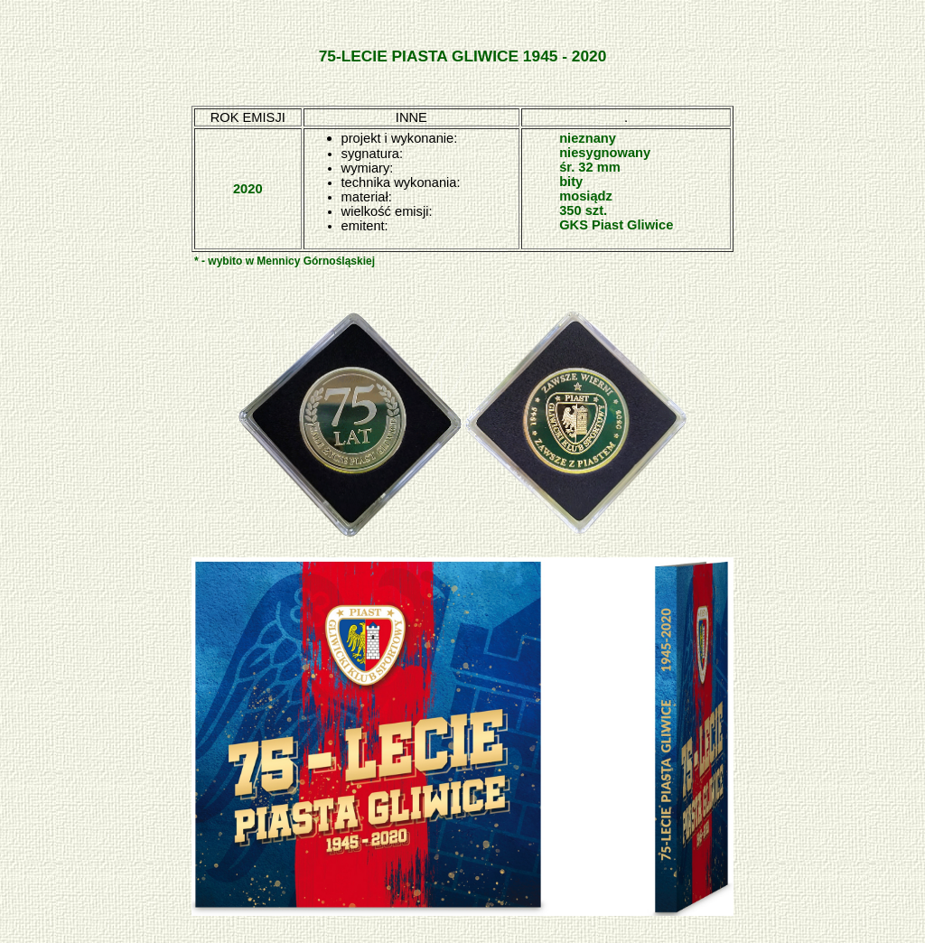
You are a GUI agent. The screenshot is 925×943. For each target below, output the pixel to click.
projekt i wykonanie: (399, 138)
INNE (411, 117)
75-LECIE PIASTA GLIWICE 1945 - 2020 (463, 56)
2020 (248, 189)
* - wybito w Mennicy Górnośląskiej (284, 261)
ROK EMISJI (247, 117)
